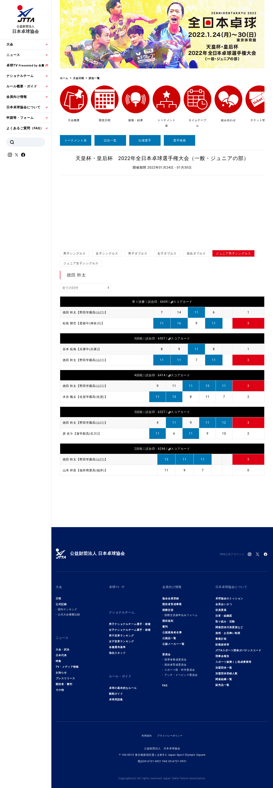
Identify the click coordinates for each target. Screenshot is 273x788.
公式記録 (61, 601)
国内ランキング (67, 606)
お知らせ (61, 666)
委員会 (166, 651)
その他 (60, 683)
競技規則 (167, 617)
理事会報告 (222, 653)
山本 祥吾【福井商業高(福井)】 (87, 470)
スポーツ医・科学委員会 (179, 666)
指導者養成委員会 (175, 656)
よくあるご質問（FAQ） (25, 128)
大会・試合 (63, 643)
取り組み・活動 (225, 618)
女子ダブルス (167, 253)
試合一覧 (110, 140)
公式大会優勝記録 (69, 611)
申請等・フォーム (20, 118)
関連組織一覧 (223, 676)
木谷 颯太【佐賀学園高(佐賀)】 (87, 397)
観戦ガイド (116, 684)
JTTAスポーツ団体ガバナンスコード (238, 647)
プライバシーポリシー (170, 726)
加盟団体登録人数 (226, 670)
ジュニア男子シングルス (233, 253)
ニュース (13, 55)
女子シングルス (107, 253)
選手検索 (179, 140)
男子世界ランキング (121, 629)
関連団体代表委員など (229, 624)
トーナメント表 (75, 140)
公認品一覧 (169, 635)
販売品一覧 (222, 682)
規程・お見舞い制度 (227, 630)
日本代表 (61, 649)
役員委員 (221, 607)
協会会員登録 (170, 595)
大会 (9, 44)
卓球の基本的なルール (123, 678)
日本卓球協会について (23, 107)
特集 (58, 654)
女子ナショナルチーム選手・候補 (130, 623)
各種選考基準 (117, 641)
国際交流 (167, 607)
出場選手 (144, 140)
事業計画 (221, 635)
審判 (165, 623)
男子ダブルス (137, 253)
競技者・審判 (64, 677)
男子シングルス (74, 253)
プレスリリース (65, 672)
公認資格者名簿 (172, 629)
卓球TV (25, 65)
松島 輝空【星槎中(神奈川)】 (85, 323)
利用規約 (145, 726)
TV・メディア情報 (67, 660)
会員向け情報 (16, 97)
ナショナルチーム (20, 76)
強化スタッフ (117, 646)
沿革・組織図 (223, 612)
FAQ (165, 682)
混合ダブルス (196, 253)
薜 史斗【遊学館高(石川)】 (83, 433)
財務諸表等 (222, 641)
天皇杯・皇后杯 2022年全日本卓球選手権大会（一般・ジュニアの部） (162, 158)
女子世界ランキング (121, 635)
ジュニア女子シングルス (81, 263)
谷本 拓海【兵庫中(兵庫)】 (83, 349)
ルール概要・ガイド (21, 86)
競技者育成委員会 (175, 661)
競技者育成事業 (172, 601)
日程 (58, 595)
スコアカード (181, 301)
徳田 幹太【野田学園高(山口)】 (87, 312)
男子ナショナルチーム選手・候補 (130, 617)
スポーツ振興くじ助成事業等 (233, 658)
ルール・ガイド (121, 668)
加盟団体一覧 (223, 664)
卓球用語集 (116, 690)
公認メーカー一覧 (173, 641)
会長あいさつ (223, 601)
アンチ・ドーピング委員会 (181, 671)
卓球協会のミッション (229, 595)
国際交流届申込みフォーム (181, 612)
